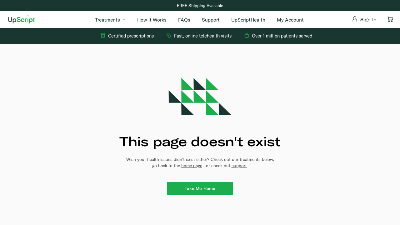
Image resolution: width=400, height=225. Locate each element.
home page (191, 165)
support (239, 165)
